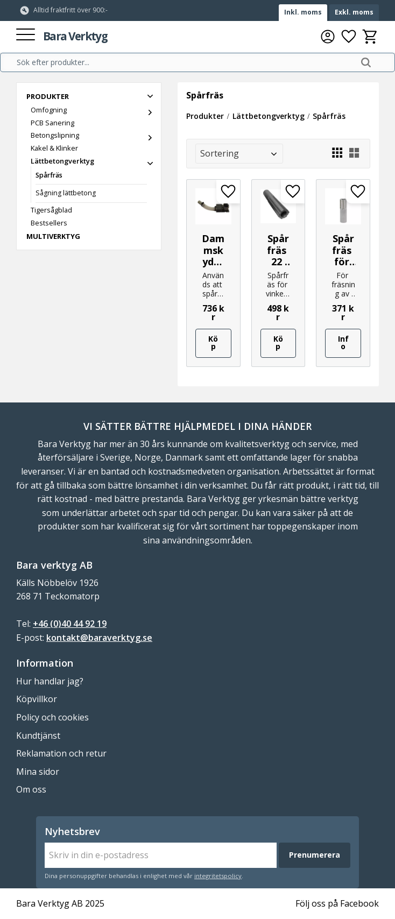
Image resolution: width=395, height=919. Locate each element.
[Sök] (366, 62)
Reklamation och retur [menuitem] (61, 753)
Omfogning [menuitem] (49, 110)
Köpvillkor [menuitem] (36, 699)
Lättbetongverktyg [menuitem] (62, 161)
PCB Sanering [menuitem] (52, 123)
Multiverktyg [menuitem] (53, 236)
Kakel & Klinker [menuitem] (54, 148)
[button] (25, 35)
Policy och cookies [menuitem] (52, 717)
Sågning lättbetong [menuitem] (66, 192)
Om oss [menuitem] (31, 789)
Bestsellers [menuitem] (49, 223)
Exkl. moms (354, 12)
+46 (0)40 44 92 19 (70, 624)
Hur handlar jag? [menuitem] (49, 681)
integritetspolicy (218, 876)
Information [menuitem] (44, 662)
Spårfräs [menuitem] (49, 175)
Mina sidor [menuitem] (37, 771)
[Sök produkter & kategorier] (185, 62)
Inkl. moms (303, 12)
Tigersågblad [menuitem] (51, 210)
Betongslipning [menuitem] (55, 135)
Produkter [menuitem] (47, 96)
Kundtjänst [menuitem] (38, 735)
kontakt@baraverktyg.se (99, 638)
